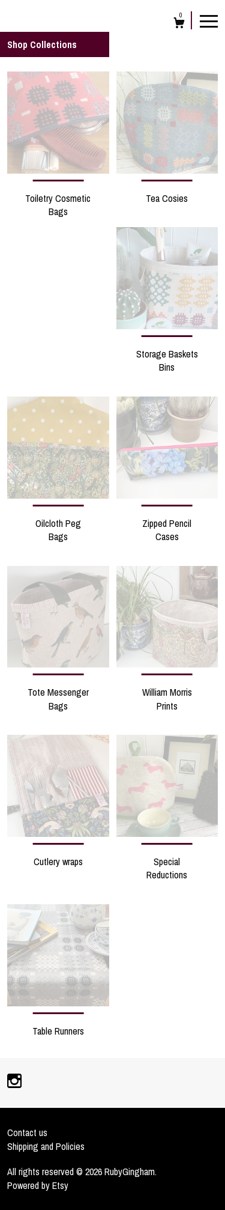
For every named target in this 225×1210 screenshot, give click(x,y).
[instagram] (14, 1082)
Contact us (27, 1132)
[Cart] (179, 24)
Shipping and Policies (46, 1146)
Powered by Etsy (37, 1185)
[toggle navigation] (209, 20)
